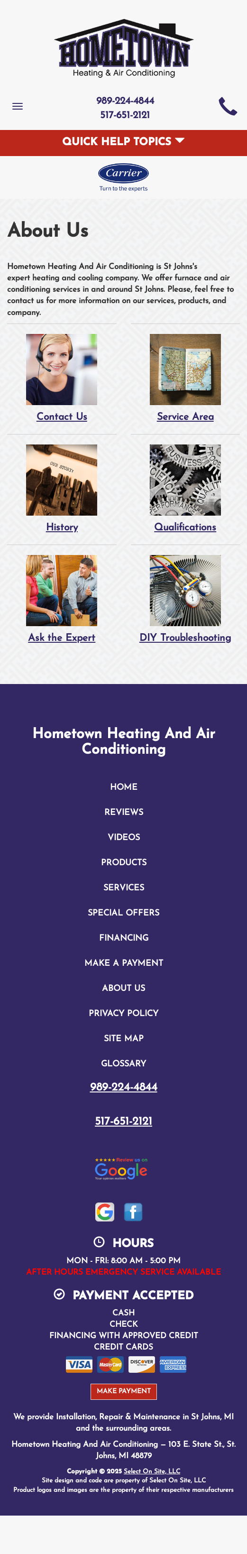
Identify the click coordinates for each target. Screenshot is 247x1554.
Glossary (123, 1064)
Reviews (123, 813)
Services (123, 888)
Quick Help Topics (123, 142)
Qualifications (185, 488)
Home (123, 788)
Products (123, 863)
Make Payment (124, 1391)
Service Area (185, 377)
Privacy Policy (123, 1014)
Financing (123, 938)
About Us (123, 989)
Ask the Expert (62, 599)
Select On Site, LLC (152, 1472)
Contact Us (62, 377)
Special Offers (123, 913)
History (62, 488)
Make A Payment (123, 964)
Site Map (124, 1039)
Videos (124, 838)
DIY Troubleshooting (185, 599)
